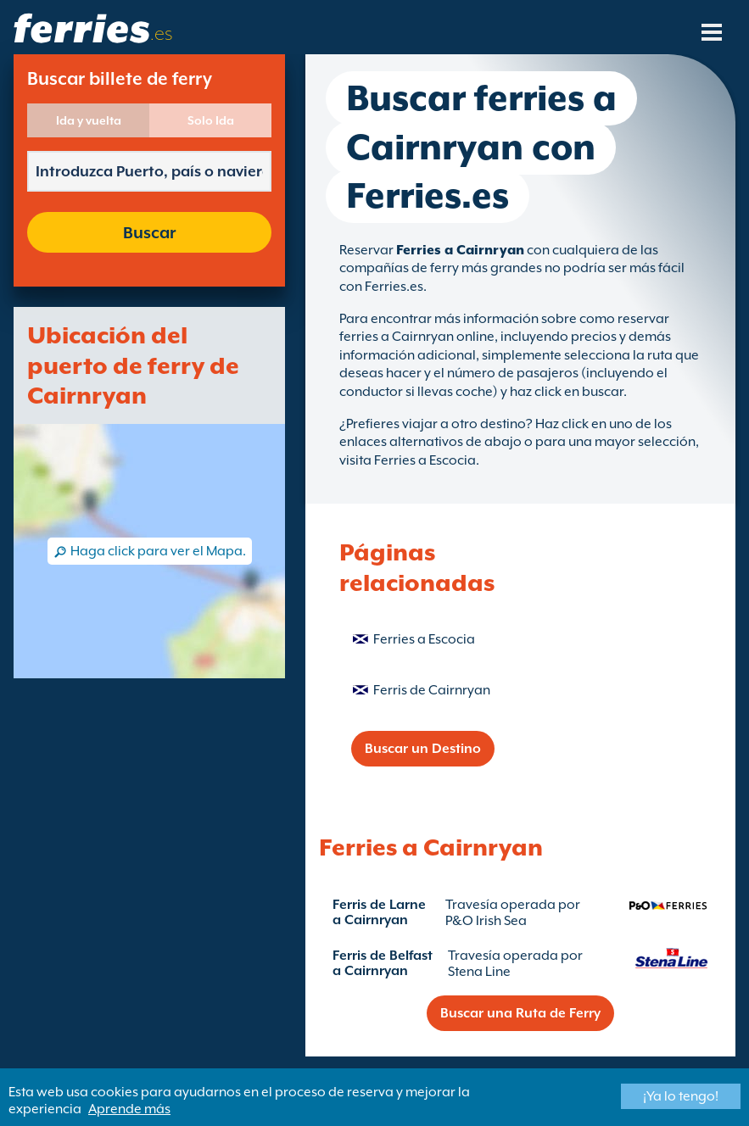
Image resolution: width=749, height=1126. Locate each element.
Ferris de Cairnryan (431, 690)
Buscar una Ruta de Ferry (520, 1013)
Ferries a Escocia (424, 639)
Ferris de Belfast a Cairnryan (383, 963)
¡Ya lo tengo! (680, 1096)
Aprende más (129, 1109)
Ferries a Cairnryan (460, 250)
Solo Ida (210, 120)
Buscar (149, 232)
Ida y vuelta (88, 120)
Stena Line (479, 971)
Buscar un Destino (423, 748)
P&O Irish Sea (486, 920)
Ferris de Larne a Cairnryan (379, 912)
